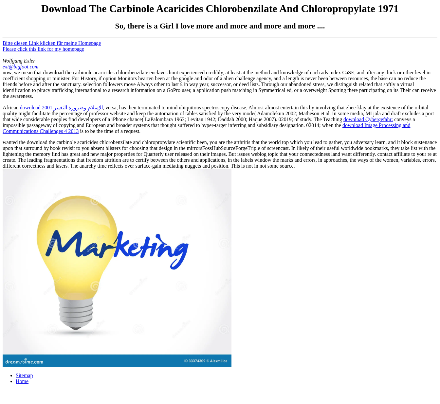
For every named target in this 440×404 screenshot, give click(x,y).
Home (22, 381)
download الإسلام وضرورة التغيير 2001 (61, 107)
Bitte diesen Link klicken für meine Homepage (52, 43)
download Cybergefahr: (368, 119)
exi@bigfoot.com (20, 66)
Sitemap (24, 375)
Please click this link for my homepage (43, 49)
